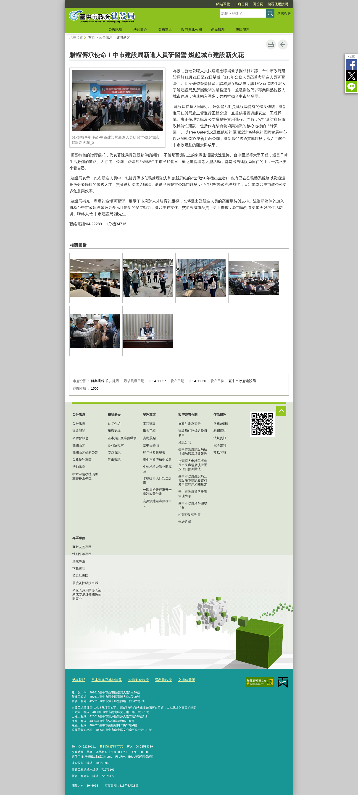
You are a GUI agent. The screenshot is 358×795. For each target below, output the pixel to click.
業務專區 (165, 29)
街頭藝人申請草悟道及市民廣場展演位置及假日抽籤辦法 (192, 465)
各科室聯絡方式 (109, 745)
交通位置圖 (174, 679)
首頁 (91, 37)
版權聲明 (78, 679)
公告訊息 (115, 29)
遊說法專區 (80, 575)
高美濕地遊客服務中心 (157, 503)
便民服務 (218, 29)
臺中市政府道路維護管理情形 (192, 494)
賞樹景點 (149, 438)
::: (62, 2)
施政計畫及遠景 (189, 423)
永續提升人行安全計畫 (157, 480)
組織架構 (114, 431)
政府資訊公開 (191, 29)
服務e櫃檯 (220, 423)
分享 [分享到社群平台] (351, 56)
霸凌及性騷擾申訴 (85, 583)
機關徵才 (78, 445)
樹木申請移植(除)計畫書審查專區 (86, 476)
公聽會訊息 (80, 438)
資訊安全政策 (131, 679)
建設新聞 (123, 37)
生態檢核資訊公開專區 (157, 469)
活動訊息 (78, 467)
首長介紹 (114, 423)
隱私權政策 (153, 679)
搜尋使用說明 (278, 4)
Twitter (351, 75)
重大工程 (149, 431)
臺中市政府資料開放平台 (192, 505)
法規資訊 (219, 438)
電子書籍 (219, 445)
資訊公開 (184, 442)
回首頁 (258, 4)
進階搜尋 (284, 13)
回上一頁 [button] (283, 44)
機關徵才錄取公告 (85, 452)
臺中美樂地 (151, 445)
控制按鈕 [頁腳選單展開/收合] (281, 411)
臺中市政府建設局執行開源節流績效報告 (192, 451)
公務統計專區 (82, 460)
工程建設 (149, 423)
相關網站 (219, 431)
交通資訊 (114, 452)
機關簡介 (140, 29)
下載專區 (78, 568)
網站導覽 (223, 4)
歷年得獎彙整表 (154, 452)
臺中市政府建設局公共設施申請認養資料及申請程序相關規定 (192, 480)
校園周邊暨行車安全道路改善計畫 (157, 492)
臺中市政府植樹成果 (157, 460)
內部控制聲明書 (189, 514)
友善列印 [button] (271, 44)
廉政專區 (78, 561)
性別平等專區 (82, 554)
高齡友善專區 (82, 547)
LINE (351, 86)
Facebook (351, 64)
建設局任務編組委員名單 (192, 433)
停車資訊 (114, 460)
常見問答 (219, 452)
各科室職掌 (116, 445)
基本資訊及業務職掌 (122, 438)
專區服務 (243, 29)
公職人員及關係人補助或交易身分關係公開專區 (86, 594)
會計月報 (184, 522)
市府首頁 (241, 4)
